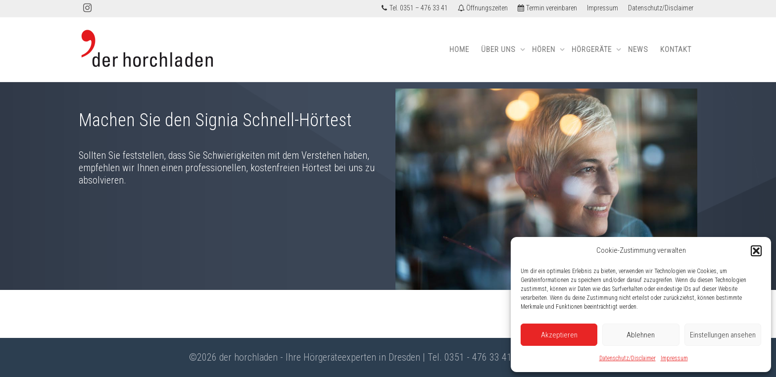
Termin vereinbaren (547, 8)
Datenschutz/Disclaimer (627, 358)
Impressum (674, 358)
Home (459, 49)
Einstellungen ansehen (723, 334)
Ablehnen (641, 334)
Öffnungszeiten (483, 8)
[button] (756, 251)
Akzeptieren (559, 334)
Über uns (499, 49)
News (638, 49)
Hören (544, 49)
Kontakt (675, 49)
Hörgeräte (593, 49)
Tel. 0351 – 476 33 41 (414, 8)
